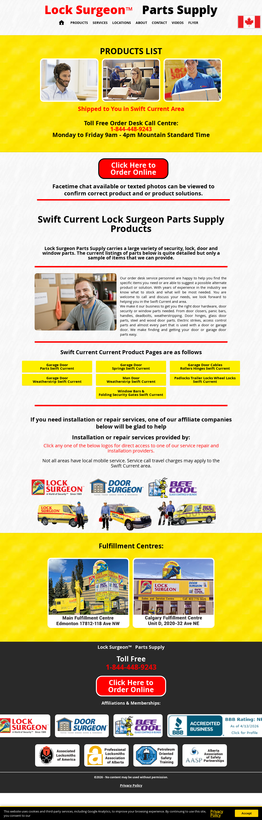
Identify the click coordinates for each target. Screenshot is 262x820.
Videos (178, 22)
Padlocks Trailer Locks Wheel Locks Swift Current (205, 380)
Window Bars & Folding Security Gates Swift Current (131, 393)
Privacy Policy (131, 785)
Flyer (193, 22)
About (141, 22)
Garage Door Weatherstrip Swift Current (57, 380)
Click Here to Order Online (133, 168)
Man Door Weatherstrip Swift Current (131, 380)
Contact (159, 22)
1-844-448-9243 (131, 129)
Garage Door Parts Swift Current (57, 366)
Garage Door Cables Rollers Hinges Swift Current (205, 366)
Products (79, 22)
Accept (246, 813)
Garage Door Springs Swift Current (131, 366)
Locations (121, 22)
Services (100, 22)
